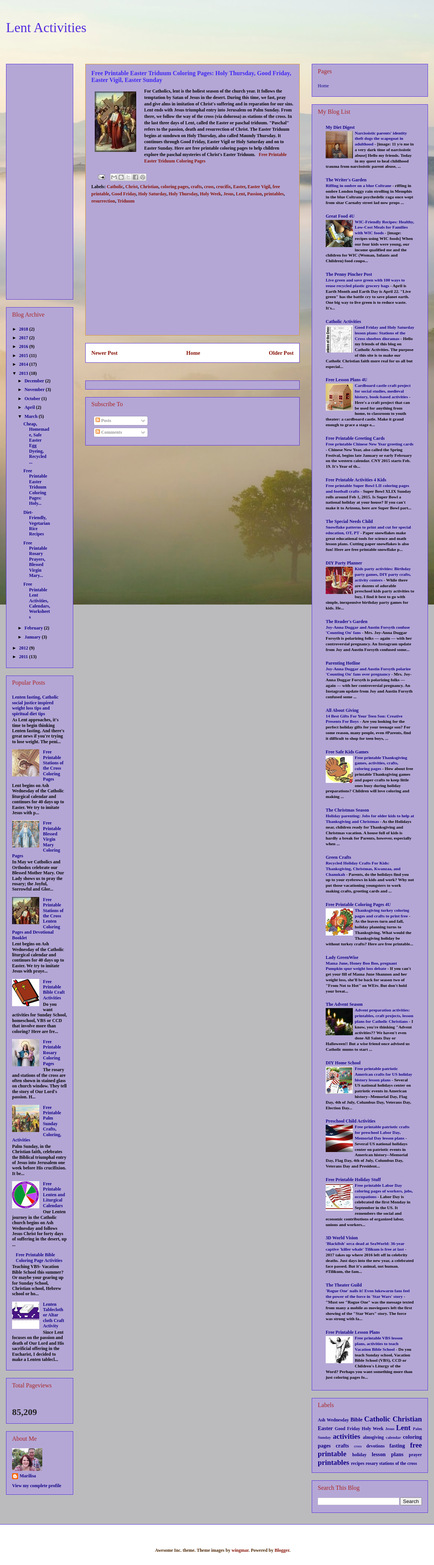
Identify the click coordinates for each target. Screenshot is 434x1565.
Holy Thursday (183, 193)
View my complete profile (36, 1485)
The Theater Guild (344, 1285)
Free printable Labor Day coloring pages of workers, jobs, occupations (384, 1191)
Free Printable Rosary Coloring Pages (52, 1052)
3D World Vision (342, 1237)
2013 (24, 373)
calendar (393, 1437)
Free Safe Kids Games (347, 752)
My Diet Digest (340, 127)
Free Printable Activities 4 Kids (356, 479)
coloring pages (175, 186)
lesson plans (387, 1454)
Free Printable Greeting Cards (355, 438)
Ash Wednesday (333, 1420)
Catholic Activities (343, 321)
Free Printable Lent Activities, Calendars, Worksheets (36, 600)
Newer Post (104, 353)
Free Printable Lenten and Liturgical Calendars (54, 1194)
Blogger (281, 1550)
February (34, 628)
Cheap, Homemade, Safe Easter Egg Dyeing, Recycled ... (36, 443)
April (30, 407)
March (31, 416)
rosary (372, 1463)
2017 (24, 337)
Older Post (281, 353)
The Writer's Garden (346, 179)
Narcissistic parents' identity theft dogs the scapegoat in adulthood (381, 139)
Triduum (126, 201)
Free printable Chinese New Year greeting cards (369, 444)
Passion (254, 193)
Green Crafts (338, 857)
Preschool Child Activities (351, 1121)
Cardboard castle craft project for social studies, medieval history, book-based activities (383, 391)
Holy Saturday (152, 193)
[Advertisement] (192, 276)
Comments (108, 432)
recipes (358, 1463)
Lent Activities (46, 27)
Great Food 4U (340, 216)
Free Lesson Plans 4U (346, 379)
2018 (24, 329)
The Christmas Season (347, 810)
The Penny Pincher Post (349, 274)
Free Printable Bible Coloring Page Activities (39, 1257)
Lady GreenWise (342, 957)
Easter (239, 186)
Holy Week (210, 193)
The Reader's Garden (347, 621)
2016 (24, 346)
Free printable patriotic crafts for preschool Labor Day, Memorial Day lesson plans (382, 1132)
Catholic (115, 186)
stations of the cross (398, 1463)
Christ (131, 186)
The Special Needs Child (349, 521)
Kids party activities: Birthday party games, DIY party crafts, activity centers (383, 574)
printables (274, 193)
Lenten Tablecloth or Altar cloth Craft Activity (53, 1315)
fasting (397, 1446)
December (35, 381)
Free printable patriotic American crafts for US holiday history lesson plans (383, 1074)
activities (346, 1436)
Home (193, 353)
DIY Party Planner (344, 563)
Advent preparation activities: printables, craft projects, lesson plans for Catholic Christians (384, 1016)
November (35, 389)
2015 (24, 355)
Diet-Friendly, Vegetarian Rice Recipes (36, 523)
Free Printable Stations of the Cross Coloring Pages (53, 765)
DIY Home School (343, 1062)
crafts (196, 186)
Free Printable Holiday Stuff (353, 1179)
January (33, 637)
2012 (24, 648)
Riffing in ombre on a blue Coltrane (359, 185)
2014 (24, 364)
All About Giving (342, 710)
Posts (103, 420)
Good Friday (123, 193)
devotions (375, 1446)
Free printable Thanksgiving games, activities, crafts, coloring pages (381, 763)
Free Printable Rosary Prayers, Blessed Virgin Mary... (35, 559)
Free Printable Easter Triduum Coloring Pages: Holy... (35, 487)
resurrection (103, 201)
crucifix (223, 186)
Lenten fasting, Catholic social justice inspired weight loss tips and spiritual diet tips (35, 705)
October (33, 398)
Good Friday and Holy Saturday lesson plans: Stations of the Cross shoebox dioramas (384, 333)
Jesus (228, 193)
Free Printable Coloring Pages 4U (358, 904)
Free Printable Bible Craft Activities (54, 990)
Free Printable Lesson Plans (353, 1332)
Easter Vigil (259, 186)
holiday (359, 1454)
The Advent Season (344, 1004)
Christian (149, 186)
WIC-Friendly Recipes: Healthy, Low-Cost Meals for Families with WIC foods (384, 227)
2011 (24, 656)
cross (209, 186)
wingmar (239, 1550)
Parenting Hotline (343, 663)
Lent (240, 193)
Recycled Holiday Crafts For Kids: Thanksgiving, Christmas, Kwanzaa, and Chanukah (363, 869)
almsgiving (373, 1437)
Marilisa (28, 1475)
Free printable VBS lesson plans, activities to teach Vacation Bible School (378, 1344)
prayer (415, 1454)
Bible (356, 1420)
